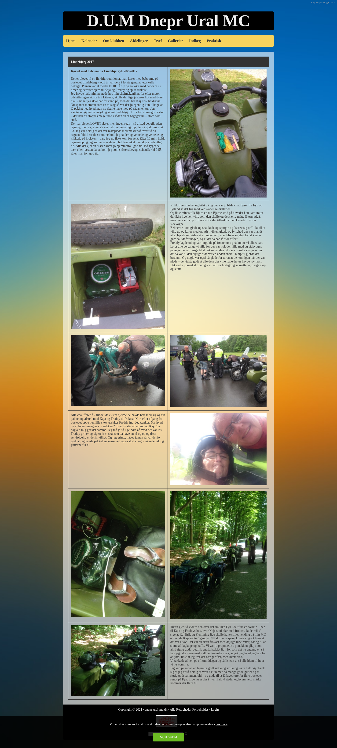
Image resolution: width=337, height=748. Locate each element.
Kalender (89, 41)
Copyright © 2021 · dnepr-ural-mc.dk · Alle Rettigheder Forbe (159, 709)
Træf (158, 41)
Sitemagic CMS (327, 2)
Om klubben (113, 41)
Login (215, 709)
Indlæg (195, 41)
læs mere (221, 724)
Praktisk (214, 41)
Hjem (71, 41)
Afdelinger (139, 41)
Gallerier (175, 41)
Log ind (315, 2)
